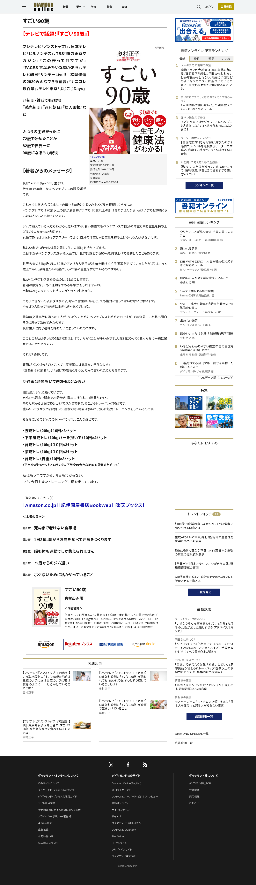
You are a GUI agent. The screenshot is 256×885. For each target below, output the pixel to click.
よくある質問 (45, 823)
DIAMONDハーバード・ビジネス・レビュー (135, 796)
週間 (211, 58)
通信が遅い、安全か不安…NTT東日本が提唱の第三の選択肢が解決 (204, 552)
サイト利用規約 (46, 803)
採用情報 (194, 796)
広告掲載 (43, 829)
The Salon (118, 836)
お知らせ (194, 803)
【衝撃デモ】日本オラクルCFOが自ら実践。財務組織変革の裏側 (204, 565)
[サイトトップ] (40, 7)
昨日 (197, 58)
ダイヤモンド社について (203, 775)
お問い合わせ (45, 836)
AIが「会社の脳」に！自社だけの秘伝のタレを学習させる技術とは (204, 579)
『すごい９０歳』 (98, 157)
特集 (110, 7)
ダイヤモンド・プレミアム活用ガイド (57, 796)
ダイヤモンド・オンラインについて (58, 775)
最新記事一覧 (204, 716)
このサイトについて (48, 783)
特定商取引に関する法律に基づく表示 (59, 809)
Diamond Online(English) (126, 783)
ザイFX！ (116, 816)
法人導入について (48, 843)
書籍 (125, 7)
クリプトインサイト (122, 849)
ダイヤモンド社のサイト (126, 775)
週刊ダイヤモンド (121, 790)
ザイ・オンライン (120, 809)
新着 (66, 7)
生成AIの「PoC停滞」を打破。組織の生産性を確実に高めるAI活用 (204, 539)
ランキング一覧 (204, 185)
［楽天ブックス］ (129, 505)
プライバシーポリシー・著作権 (54, 816)
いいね (226, 58)
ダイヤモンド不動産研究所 (126, 823)
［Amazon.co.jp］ (41, 505)
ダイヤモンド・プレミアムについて (56, 790)
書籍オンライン (120, 803)
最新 (182, 58)
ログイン (208, 6)
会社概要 (194, 790)
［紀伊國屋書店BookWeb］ (86, 505)
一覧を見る (204, 592)
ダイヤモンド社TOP (200, 783)
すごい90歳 (75, 589)
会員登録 (225, 6)
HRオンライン (119, 843)
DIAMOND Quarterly (124, 829)
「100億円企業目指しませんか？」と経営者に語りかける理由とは (204, 526)
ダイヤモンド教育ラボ (123, 856)
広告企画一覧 (184, 743)
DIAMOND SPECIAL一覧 (192, 733)
